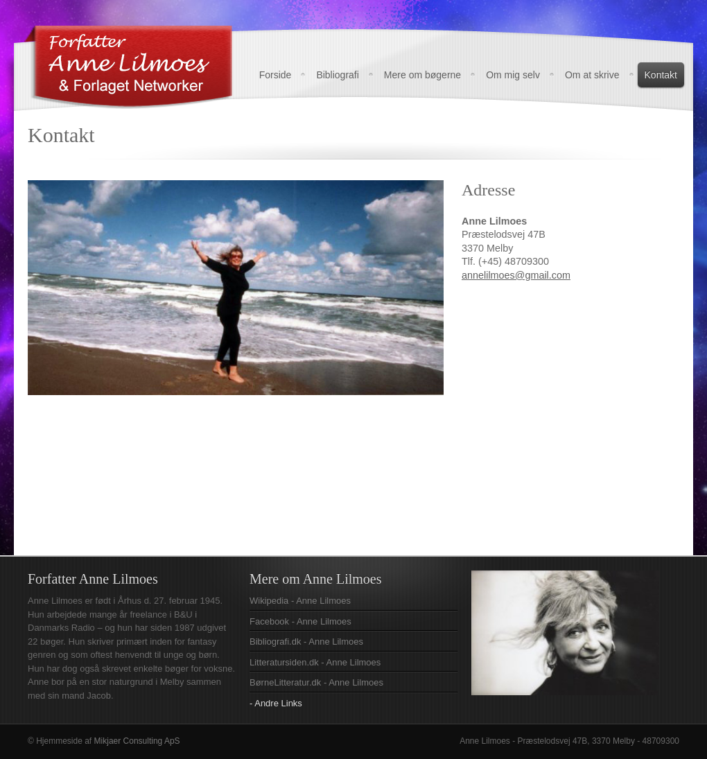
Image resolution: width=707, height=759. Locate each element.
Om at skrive (592, 74)
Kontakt (661, 74)
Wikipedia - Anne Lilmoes (300, 600)
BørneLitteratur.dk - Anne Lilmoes (316, 682)
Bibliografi (337, 74)
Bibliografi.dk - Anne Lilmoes (306, 641)
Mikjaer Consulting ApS (137, 741)
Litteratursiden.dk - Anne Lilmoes (315, 662)
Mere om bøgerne (422, 74)
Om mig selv (513, 74)
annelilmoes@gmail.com (516, 275)
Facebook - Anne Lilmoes (300, 621)
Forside (275, 74)
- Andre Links (276, 703)
